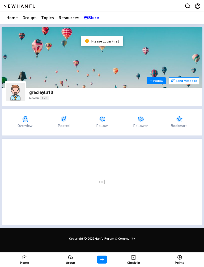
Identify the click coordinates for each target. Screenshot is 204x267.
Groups (29, 17)
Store (91, 17)
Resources (69, 17)
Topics (47, 17)
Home (12, 17)
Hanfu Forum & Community (114, 238)
